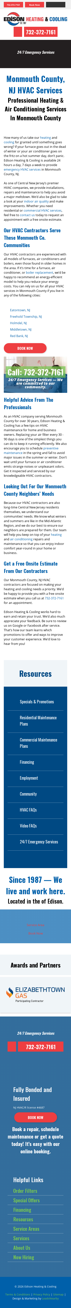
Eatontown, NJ (20, 310)
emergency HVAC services (22, 169)
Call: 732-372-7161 (36, 372)
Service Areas (26, 1228)
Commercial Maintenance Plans (32, 743)
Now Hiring (23, 1257)
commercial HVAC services (43, 210)
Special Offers (26, 1200)
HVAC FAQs (22, 810)
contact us (27, 215)
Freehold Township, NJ (26, 316)
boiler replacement (39, 272)
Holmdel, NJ (18, 323)
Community (22, 794)
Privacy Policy (41, 1294)
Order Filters (25, 1190)
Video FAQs (22, 826)
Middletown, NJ (20, 329)
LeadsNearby (50, 1298)
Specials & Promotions (31, 701)
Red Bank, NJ (19, 336)
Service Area (35, 925)
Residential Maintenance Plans (32, 720)
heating (45, 138)
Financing (21, 762)
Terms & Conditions (17, 1294)
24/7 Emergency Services (33, 841)
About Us (21, 1247)
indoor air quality (36, 201)
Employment (23, 778)
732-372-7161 (41, 32)
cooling (9, 142)
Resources (23, 1219)
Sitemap (58, 1294)
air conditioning (21, 539)
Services (21, 1238)
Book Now (35, 933)
